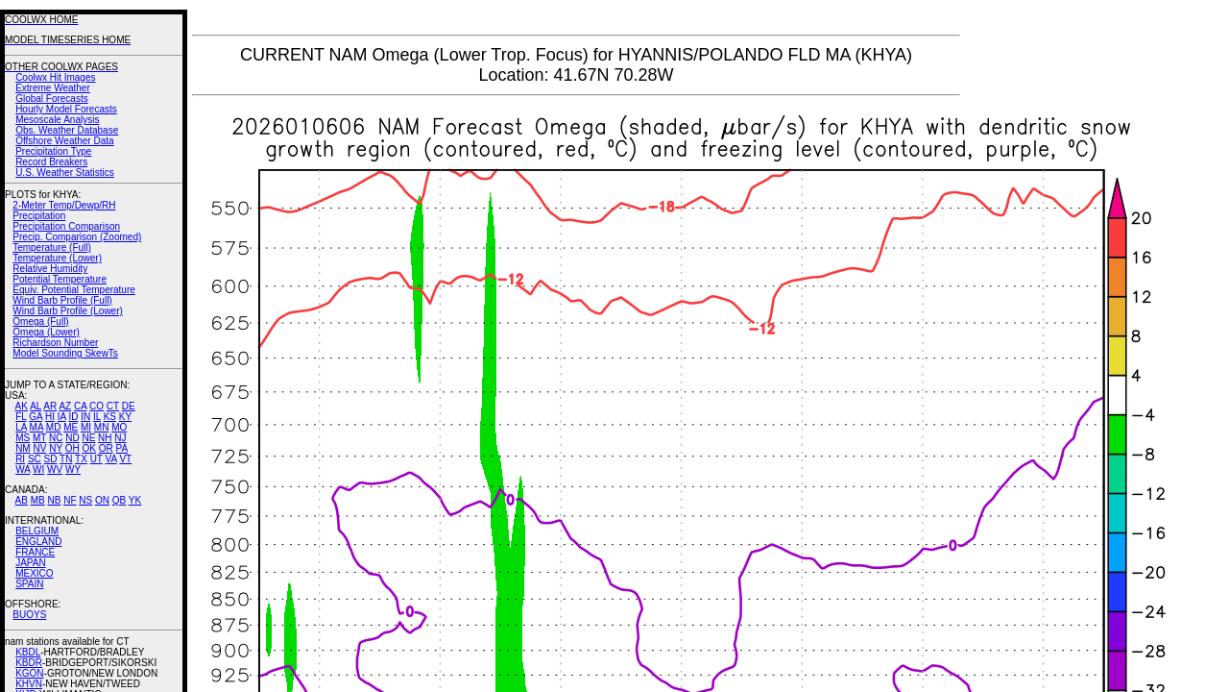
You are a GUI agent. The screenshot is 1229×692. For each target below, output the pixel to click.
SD (51, 459)
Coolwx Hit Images (55, 77)
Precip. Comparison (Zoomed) (76, 237)
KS (110, 416)
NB (53, 500)
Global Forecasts (51, 98)
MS (22, 437)
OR (106, 448)
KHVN (28, 684)
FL (20, 416)
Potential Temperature (59, 279)
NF (69, 500)
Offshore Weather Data (64, 141)
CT (113, 406)
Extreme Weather (52, 88)
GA (35, 416)
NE (88, 437)
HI (50, 416)
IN (85, 416)
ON (102, 500)
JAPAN (30, 562)
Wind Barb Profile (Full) (61, 300)
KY (125, 416)
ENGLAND (38, 541)
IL (97, 416)
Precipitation (38, 215)
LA (21, 427)
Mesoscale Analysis (57, 119)
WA (22, 469)
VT (125, 459)
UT (96, 459)
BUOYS (29, 614)
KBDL (27, 652)
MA (36, 427)
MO (119, 427)
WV (54, 469)
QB (119, 500)
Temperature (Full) (51, 247)
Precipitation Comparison (66, 226)
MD (53, 427)
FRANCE (35, 552)
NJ (120, 437)
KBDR (28, 662)
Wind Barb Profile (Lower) (67, 311)
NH (104, 437)
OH (72, 448)
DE (128, 406)
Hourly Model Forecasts (66, 109)
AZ (65, 406)
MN (101, 427)
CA (80, 406)
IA (62, 416)
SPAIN (29, 584)
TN (66, 459)
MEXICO (34, 573)
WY (73, 469)
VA (111, 459)
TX (81, 459)
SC (34, 459)
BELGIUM (37, 531)
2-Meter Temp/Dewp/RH (63, 205)
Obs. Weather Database (66, 130)
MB (38, 500)
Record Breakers (51, 162)
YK (135, 500)
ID (73, 416)
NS (85, 500)
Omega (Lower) (45, 332)
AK (21, 406)
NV (39, 448)
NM (23, 448)
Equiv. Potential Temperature (73, 289)
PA (121, 448)
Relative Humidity (49, 268)
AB (21, 500)
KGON (29, 673)
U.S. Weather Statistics (64, 172)
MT (39, 437)
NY (55, 448)
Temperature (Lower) (57, 258)
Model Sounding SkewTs (65, 353)
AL (35, 406)
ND (72, 437)
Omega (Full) (40, 321)
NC (55, 437)
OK (88, 448)
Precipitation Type (53, 151)
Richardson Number (55, 342)
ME (70, 427)
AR (50, 406)
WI (38, 469)
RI (20, 459)
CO (96, 406)
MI (86, 427)
